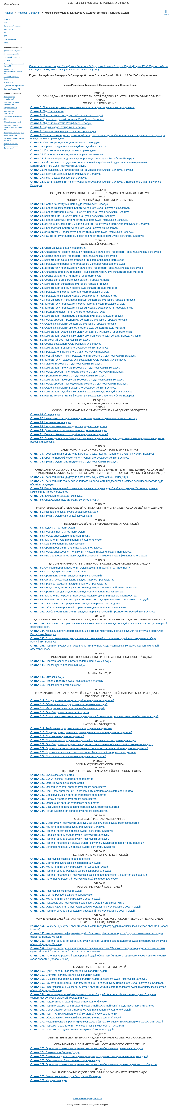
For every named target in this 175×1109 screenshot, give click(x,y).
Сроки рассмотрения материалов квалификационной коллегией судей (80, 1009)
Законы (6, 23)
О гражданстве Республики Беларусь (14, 139)
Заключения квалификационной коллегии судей (66, 539)
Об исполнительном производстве (11, 103)
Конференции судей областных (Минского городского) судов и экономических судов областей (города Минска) (99, 928)
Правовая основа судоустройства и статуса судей (66, 115)
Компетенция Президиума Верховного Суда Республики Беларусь (77, 379)
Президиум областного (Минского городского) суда (67, 311)
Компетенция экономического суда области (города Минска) (73, 287)
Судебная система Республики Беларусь (61, 123)
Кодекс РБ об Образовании (14, 86)
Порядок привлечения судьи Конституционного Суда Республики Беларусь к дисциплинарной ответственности (94, 647)
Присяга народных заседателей (57, 736)
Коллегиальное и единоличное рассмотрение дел (67, 154)
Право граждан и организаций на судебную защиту (68, 146)
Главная (8, 12)
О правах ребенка (10, 108)
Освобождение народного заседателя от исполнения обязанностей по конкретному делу (91, 744)
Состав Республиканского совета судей (61, 894)
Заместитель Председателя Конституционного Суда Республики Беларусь (82, 232)
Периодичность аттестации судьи (57, 531)
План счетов (8, 29)
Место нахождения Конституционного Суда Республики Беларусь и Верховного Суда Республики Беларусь (96, 183)
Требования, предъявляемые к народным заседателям (71, 728)
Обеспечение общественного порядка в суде (65, 1060)
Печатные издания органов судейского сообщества (69, 810)
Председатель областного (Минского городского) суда (69, 291)
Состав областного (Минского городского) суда (65, 275)
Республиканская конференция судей (60, 858)
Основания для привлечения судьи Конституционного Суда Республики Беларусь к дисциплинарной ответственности (98, 625)
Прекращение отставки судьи (55, 684)
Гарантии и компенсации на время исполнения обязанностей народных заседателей (89, 748)
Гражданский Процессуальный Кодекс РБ (13, 71)
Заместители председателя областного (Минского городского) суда (77, 303)
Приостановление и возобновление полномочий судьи (71, 661)
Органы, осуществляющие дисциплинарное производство (72, 579)
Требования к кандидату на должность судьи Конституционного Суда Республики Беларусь (92, 453)
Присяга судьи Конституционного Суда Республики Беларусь (74, 461)
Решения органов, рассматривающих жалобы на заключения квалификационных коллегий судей (96, 1021)
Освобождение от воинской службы (59, 712)
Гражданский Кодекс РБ (13, 50)
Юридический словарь (12, 26)
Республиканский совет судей (56, 890)
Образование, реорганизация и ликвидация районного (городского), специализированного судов (95, 251)
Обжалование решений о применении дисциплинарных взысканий (78, 607)
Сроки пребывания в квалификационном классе (66, 547)
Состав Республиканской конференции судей (65, 862)
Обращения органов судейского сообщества (64, 802)
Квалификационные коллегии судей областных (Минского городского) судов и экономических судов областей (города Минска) (98, 989)
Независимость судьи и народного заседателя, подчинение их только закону (83, 418)
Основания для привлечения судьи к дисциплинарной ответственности (80, 567)
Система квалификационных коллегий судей (65, 974)
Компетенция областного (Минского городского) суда (69, 283)
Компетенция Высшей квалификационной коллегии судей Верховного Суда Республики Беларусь (97, 982)
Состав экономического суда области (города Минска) (70, 279)
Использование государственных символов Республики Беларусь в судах (81, 169)
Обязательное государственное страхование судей (69, 704)
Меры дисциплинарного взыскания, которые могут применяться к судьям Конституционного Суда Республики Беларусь (96, 632)
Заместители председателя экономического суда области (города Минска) (82, 307)
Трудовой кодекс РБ (11, 54)
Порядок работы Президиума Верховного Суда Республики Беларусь (79, 383)
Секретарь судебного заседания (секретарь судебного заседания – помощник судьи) (89, 1056)
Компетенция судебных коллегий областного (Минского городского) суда (81, 331)
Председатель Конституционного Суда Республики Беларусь (74, 227)
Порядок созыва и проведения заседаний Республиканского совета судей (82, 910)
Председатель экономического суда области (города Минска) (74, 295)
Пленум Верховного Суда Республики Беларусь (66, 363)
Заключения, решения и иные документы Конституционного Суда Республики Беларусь (90, 223)
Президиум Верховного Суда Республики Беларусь (68, 375)
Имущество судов (48, 1080)
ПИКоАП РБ (8, 82)
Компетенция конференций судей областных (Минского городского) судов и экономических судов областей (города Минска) (96, 935)
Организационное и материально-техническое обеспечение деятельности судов (86, 1048)
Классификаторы (10, 39)
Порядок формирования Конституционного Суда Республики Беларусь (80, 207)
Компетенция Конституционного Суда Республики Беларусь (73, 216)
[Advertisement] (99, 46)
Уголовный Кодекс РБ (12, 57)
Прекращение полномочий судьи (57, 665)
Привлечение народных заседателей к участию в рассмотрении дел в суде (83, 740)
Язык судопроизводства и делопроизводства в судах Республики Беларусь (82, 158)
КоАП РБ (7, 60)
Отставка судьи (47, 677)
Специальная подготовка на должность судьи (64, 499)
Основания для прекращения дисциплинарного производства (75, 603)
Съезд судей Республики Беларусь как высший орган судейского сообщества (84, 822)
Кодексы (7, 19)
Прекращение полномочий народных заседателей (68, 756)
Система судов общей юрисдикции (58, 247)
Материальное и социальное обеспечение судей (67, 708)
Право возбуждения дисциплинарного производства (68, 583)
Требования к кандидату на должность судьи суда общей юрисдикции (79, 477)
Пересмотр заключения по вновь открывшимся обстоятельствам (77, 1025)
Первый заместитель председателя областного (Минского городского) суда (82, 299)
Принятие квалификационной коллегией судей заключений (73, 1013)
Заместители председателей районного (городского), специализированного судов (86, 267)
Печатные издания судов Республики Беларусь (65, 173)
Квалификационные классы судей (57, 543)
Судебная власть (47, 111)
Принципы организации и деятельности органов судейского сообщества (81, 791)
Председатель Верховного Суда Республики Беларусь (70, 351)
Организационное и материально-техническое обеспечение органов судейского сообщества (93, 1064)
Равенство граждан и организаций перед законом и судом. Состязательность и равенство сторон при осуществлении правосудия (97, 137)
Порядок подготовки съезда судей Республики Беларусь (71, 830)
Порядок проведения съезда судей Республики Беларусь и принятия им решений (87, 842)
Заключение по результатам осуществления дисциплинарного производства (83, 595)
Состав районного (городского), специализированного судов (73, 255)
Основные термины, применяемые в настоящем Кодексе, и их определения (82, 107)
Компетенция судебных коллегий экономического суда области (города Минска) (85, 335)
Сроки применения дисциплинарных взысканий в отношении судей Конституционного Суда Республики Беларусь (93, 640)
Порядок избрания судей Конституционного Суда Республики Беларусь (80, 212)
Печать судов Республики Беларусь (58, 177)
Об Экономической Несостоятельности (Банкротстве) (11, 146)
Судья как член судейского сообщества (61, 778)
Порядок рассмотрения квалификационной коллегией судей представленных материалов (92, 1005)
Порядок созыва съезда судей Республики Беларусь (69, 838)
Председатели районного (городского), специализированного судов (78, 263)
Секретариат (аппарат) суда (55, 1052)
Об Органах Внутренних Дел (13, 117)
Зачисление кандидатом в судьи (56, 495)
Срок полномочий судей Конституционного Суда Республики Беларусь (79, 457)
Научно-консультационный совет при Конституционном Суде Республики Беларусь (87, 235)
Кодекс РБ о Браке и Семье (11, 78)
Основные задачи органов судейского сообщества (68, 787)
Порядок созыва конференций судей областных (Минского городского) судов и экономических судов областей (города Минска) (98, 942)
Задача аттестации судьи (52, 527)
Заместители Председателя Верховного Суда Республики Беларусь (78, 359)
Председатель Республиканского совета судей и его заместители (77, 902)
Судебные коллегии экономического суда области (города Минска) (77, 327)
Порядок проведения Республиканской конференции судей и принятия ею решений (88, 874)
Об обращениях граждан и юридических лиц (14, 134)
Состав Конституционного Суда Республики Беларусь (69, 204)
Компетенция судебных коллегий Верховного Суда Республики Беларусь (81, 391)
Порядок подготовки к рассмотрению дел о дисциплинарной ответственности (83, 587)
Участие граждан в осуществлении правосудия (65, 142)
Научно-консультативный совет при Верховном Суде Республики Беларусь (82, 395)
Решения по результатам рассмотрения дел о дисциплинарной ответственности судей (89, 599)
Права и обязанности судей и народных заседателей (69, 434)
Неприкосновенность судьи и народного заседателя (68, 426)
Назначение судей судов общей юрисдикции (64, 511)
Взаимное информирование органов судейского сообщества (74, 806)
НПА (5, 36)
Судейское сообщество (52, 775)
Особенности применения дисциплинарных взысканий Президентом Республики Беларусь (92, 611)
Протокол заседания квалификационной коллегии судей (72, 1029)
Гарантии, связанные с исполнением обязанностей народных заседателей (83, 752)
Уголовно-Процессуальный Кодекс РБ (14, 65)
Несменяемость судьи (50, 422)
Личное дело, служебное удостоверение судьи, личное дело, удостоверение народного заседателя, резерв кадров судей (97, 440)
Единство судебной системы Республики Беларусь (67, 119)
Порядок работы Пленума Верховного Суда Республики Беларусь (77, 371)
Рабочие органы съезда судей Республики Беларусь (69, 834)
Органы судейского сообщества (57, 782)
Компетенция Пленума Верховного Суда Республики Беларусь (75, 367)
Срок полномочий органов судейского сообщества (68, 794)
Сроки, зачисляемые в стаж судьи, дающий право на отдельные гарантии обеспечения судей (94, 716)
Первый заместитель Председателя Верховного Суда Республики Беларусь (83, 355)
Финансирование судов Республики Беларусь (65, 1076)
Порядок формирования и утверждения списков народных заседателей (81, 732)
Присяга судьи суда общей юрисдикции (61, 515)
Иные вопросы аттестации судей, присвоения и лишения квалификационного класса (88, 555)
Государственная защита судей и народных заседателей (72, 700)
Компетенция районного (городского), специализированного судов (77, 259)
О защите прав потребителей (9, 98)
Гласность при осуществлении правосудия (63, 150)
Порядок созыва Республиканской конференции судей (71, 870)
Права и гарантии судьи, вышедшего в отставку (66, 680)
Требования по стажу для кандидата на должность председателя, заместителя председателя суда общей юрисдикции (96, 483)
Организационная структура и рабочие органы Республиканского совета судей (85, 906)
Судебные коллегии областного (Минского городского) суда (73, 323)
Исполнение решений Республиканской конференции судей (74, 878)
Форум (6, 43)
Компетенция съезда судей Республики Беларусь (67, 826)
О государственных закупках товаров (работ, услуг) (13, 127)
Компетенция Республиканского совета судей (65, 898)
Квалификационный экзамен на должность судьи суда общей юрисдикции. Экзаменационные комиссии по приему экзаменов (94, 490)
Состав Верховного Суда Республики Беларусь (65, 343)
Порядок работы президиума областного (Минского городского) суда (78, 319)
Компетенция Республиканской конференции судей (69, 866)
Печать (166, 12)
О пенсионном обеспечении (9, 112)
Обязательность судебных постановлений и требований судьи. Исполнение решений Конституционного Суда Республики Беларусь (88, 164)
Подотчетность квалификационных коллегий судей (68, 1001)
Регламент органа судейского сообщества (63, 798)
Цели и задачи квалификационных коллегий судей (68, 971)
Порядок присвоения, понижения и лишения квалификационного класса (80, 551)
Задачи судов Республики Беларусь (58, 127)
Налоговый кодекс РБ (12, 89)
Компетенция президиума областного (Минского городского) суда (76, 315)
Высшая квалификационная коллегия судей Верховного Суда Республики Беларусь (88, 978)
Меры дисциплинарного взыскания (58, 571)
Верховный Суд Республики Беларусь (60, 339)
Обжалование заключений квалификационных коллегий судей (75, 1017)
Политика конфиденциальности (87, 1099)
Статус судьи (45, 414)
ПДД (5, 33)
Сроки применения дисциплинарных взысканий (66, 575)
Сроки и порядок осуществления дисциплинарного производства (76, 591)
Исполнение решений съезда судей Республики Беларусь (73, 846)
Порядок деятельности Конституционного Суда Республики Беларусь (79, 219)
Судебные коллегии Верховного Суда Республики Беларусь (73, 387)
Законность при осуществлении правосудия (63, 131)
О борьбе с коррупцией (12, 122)
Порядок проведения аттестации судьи (60, 535)
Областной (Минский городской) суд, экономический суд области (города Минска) (86, 271)
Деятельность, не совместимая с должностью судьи (68, 430)
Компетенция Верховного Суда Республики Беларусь (69, 347)
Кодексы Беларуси (29, 12)
